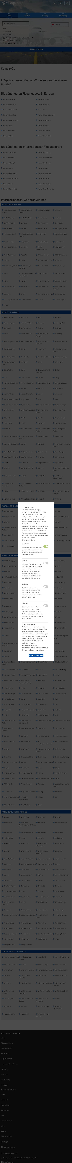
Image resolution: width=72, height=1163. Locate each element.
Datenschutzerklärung (28, 540)
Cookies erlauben (36, 655)
